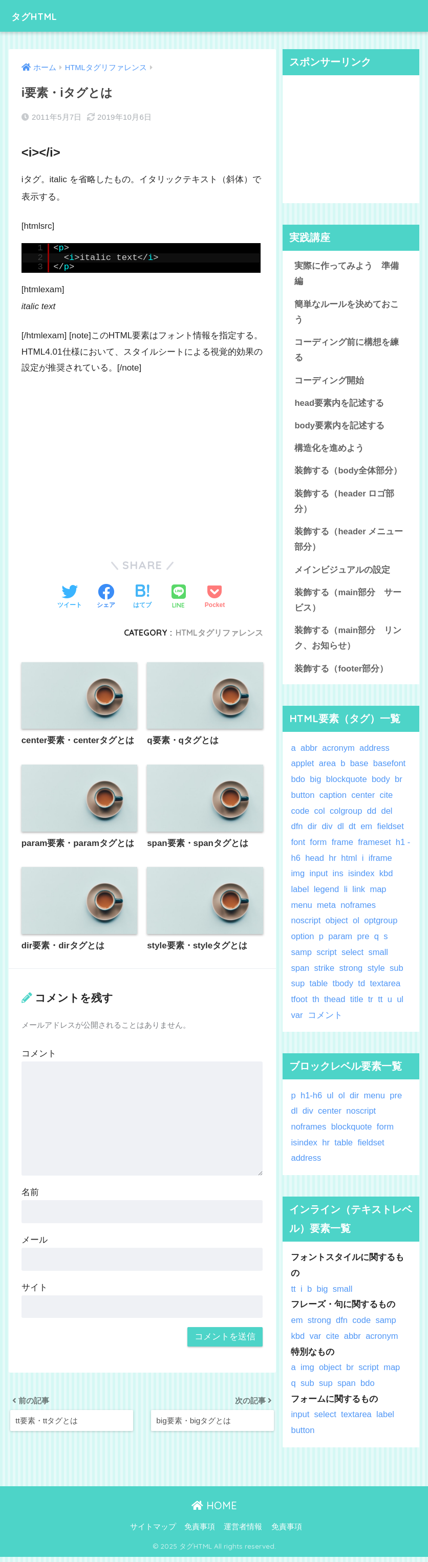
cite (387, 800)
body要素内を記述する (339, 427)
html (355, 863)
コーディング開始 (329, 381)
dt (352, 831)
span (300, 973)
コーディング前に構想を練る (346, 351)
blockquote (347, 784)
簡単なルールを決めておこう (346, 313)
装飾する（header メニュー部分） (348, 542)
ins (338, 879)
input (319, 879)
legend (326, 894)
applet (302, 769)
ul (401, 1004)
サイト (35, 1288)
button (303, 800)
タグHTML (41, 15)
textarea (386, 988)
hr (338, 863)
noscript (306, 926)
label (300, 894)
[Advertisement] (142, 460)
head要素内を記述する (339, 404)
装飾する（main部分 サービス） (347, 604)
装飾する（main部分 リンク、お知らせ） (347, 643)
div (327, 831)
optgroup (382, 926)
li (346, 894)
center (364, 800)
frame (343, 847)
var (297, 1020)
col (319, 816)
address (375, 753)
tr (371, 1004)
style (377, 973)
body (382, 784)
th (315, 1004)
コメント (39, 1054)
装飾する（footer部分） (341, 673)
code (300, 816)
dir (312, 831)
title (357, 1004)
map (379, 894)
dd (373, 816)
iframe (387, 863)
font (298, 847)
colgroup (346, 816)
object (337, 926)
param (341, 941)
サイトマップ (153, 1532)
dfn (297, 831)
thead (335, 1004)
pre (364, 941)
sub (397, 973)
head (320, 863)
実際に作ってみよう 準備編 (346, 274)
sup (298, 988)
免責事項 (199, 1532)
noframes (359, 910)
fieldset (391, 831)
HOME (214, 1510)
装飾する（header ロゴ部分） (344, 504)
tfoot (299, 1004)
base (360, 769)
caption (333, 800)
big (316, 784)
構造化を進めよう (329, 450)
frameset (375, 847)
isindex (362, 879)
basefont (390, 769)
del (388, 816)
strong (352, 973)
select (353, 957)
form (319, 847)
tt (381, 1004)
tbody (343, 988)
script (327, 957)
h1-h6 (312, 1100)
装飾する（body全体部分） (348, 473)
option (302, 941)
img (298, 879)
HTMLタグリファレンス (219, 632)
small (379, 957)
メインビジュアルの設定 (342, 573)
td (362, 988)
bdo (298, 784)
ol (357, 926)
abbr (309, 753)
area (327, 769)
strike (324, 973)
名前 (30, 1193)
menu (301, 910)
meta (326, 910)
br (400, 784)
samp (301, 957)
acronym (339, 753)
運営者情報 (243, 1532)
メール (35, 1240)
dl (341, 831)
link (359, 894)
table (319, 988)
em (367, 831)
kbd (387, 879)
